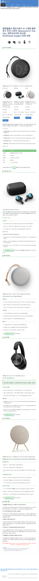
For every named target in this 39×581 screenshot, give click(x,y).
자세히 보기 (5, 120)
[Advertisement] (19, 18)
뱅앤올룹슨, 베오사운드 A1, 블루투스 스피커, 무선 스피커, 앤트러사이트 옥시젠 (16, 548)
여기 (14, 167)
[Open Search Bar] (37, 5)
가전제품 (4, 7)
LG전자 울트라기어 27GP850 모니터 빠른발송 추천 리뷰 (13, 550)
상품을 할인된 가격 (9, 250)
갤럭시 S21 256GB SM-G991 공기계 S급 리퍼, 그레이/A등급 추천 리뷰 (15, 549)
